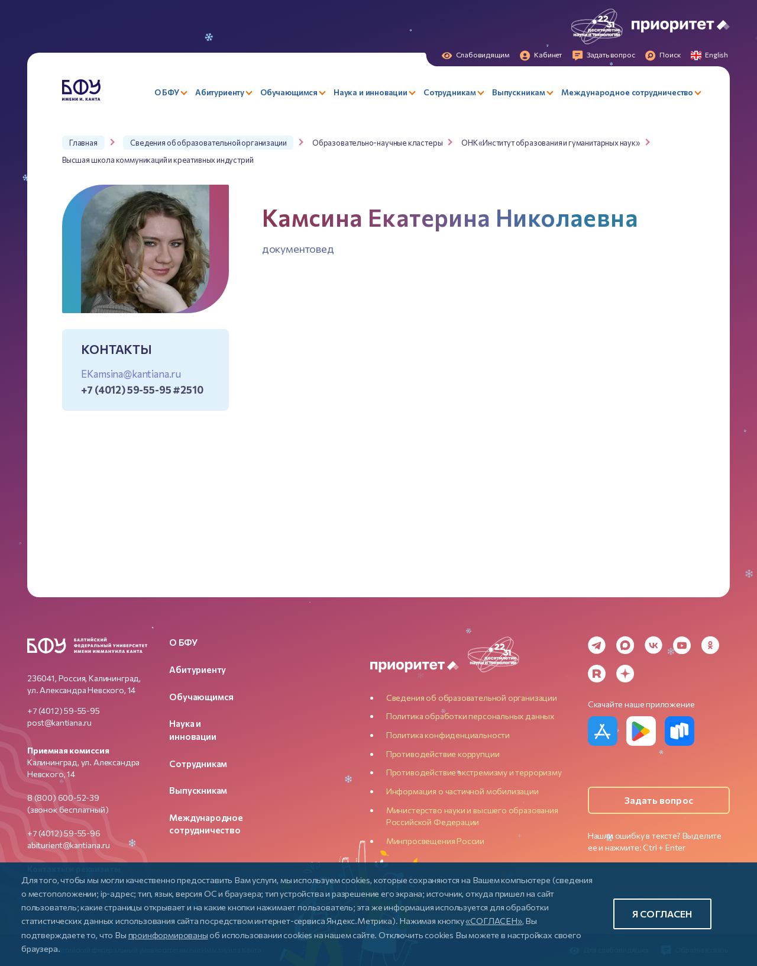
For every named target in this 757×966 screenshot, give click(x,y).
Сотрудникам (198, 763)
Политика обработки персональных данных (470, 716)
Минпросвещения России (435, 841)
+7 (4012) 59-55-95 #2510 (142, 389)
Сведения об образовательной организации (471, 698)
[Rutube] (597, 673)
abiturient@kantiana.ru (68, 845)
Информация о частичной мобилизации (462, 791)
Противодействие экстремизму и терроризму (474, 772)
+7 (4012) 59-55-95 (63, 711)
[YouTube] (682, 645)
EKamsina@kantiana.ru (131, 373)
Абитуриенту (197, 669)
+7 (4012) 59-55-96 (64, 833)
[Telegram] (597, 645)
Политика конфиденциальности (448, 735)
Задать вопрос (659, 800)
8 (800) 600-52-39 (63, 798)
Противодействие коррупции (443, 754)
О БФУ (183, 642)
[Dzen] (625, 673)
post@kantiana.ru (59, 722)
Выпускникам (198, 790)
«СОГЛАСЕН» (493, 920)
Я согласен (662, 913)
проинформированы (168, 934)
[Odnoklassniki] (710, 645)
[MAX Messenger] (625, 645)
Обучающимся (201, 696)
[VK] (653, 645)
